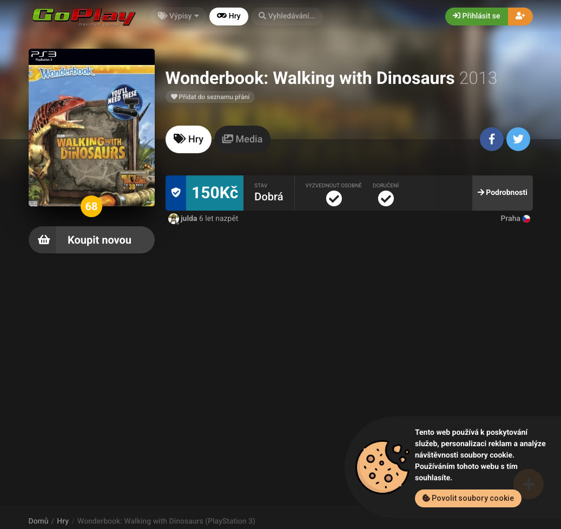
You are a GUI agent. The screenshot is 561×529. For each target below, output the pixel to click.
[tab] (189, 139)
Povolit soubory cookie (468, 498)
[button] (287, 16)
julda (184, 218)
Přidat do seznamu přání (210, 97)
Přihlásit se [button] (476, 16)
